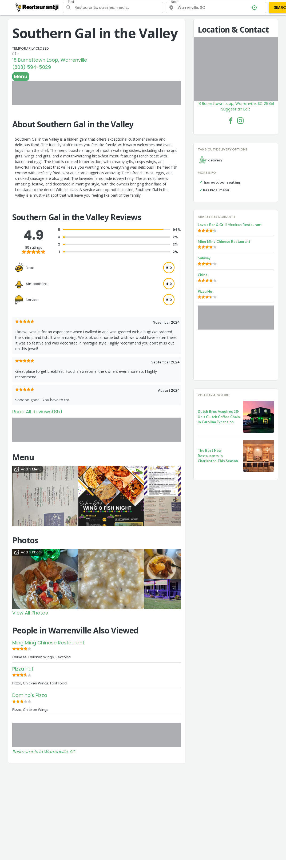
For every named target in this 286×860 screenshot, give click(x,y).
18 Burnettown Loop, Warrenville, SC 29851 (235, 103)
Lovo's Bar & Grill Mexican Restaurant (230, 225)
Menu (20, 76)
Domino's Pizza (29, 695)
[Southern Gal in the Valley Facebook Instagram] (240, 120)
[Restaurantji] (37, 7)
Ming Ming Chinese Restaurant (48, 642)
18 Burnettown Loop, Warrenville (49, 60)
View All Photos (30, 612)
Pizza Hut (22, 668)
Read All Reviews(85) (37, 411)
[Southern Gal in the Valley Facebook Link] (231, 120)
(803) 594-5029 (31, 67)
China (202, 275)
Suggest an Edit (235, 109)
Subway (204, 258)
